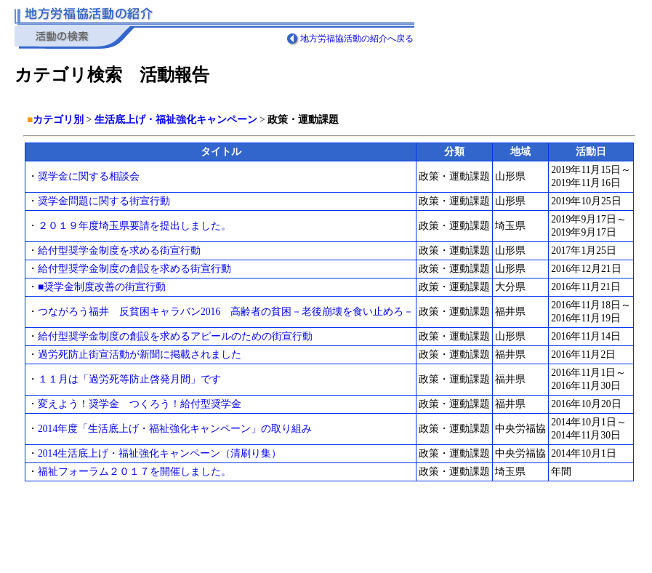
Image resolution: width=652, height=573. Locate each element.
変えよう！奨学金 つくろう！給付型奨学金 (139, 403)
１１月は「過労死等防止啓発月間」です (129, 379)
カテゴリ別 (58, 119)
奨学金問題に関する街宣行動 (104, 201)
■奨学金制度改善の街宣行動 (107, 286)
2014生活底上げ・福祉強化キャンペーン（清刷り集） (159, 453)
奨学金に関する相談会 (89, 176)
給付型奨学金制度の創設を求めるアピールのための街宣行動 (175, 336)
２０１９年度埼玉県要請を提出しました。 (134, 225)
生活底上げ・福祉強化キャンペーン (175, 119)
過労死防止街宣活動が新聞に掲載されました (139, 354)
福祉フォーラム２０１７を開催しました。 (134, 471)
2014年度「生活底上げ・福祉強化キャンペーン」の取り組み (175, 428)
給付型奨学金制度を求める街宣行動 (119, 250)
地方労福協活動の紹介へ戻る (357, 38)
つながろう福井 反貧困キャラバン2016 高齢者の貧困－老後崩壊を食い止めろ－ (226, 311)
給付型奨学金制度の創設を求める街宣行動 (134, 268)
